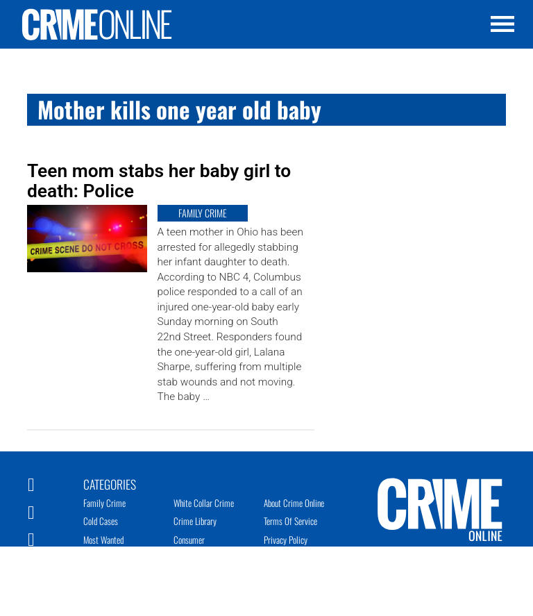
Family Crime (104, 503)
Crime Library (195, 521)
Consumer (189, 540)
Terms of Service (290, 521)
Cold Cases (100, 521)
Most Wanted (103, 540)
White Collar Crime (204, 503)
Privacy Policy (285, 540)
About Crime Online (294, 503)
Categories (109, 483)
